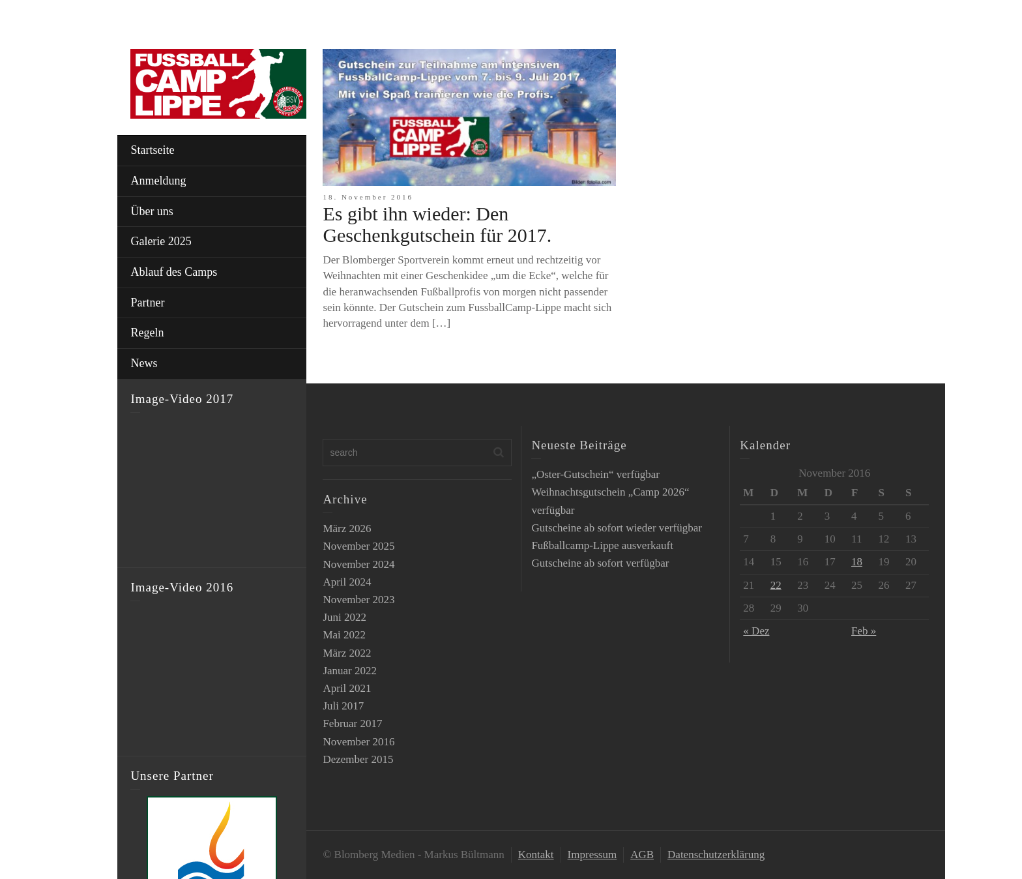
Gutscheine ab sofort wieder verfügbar (616, 528)
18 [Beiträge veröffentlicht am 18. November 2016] (856, 562)
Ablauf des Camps (173, 271)
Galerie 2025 (160, 241)
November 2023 (358, 599)
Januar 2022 (350, 670)
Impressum (592, 854)
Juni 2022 (344, 617)
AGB (642, 854)
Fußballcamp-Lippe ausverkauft (602, 545)
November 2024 (358, 564)
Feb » (863, 631)
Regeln (147, 332)
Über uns (151, 211)
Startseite (152, 149)
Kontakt (536, 854)
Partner (147, 302)
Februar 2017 (352, 723)
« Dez (756, 631)
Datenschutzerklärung (716, 854)
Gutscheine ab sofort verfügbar (600, 563)
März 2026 (347, 528)
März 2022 (347, 653)
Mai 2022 (344, 635)
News (143, 363)
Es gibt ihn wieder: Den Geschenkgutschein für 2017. (437, 224)
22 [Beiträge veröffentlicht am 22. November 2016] (775, 585)
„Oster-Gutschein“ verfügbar (595, 474)
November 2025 (358, 546)
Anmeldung (158, 180)
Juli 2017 (343, 706)
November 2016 (358, 742)
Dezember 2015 (358, 759)
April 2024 (347, 582)
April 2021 (347, 688)
